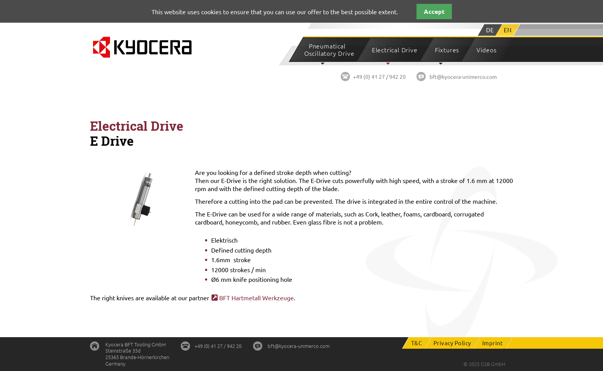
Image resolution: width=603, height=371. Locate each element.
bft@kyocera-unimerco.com (463, 76)
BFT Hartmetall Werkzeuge (256, 297)
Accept (434, 11)
